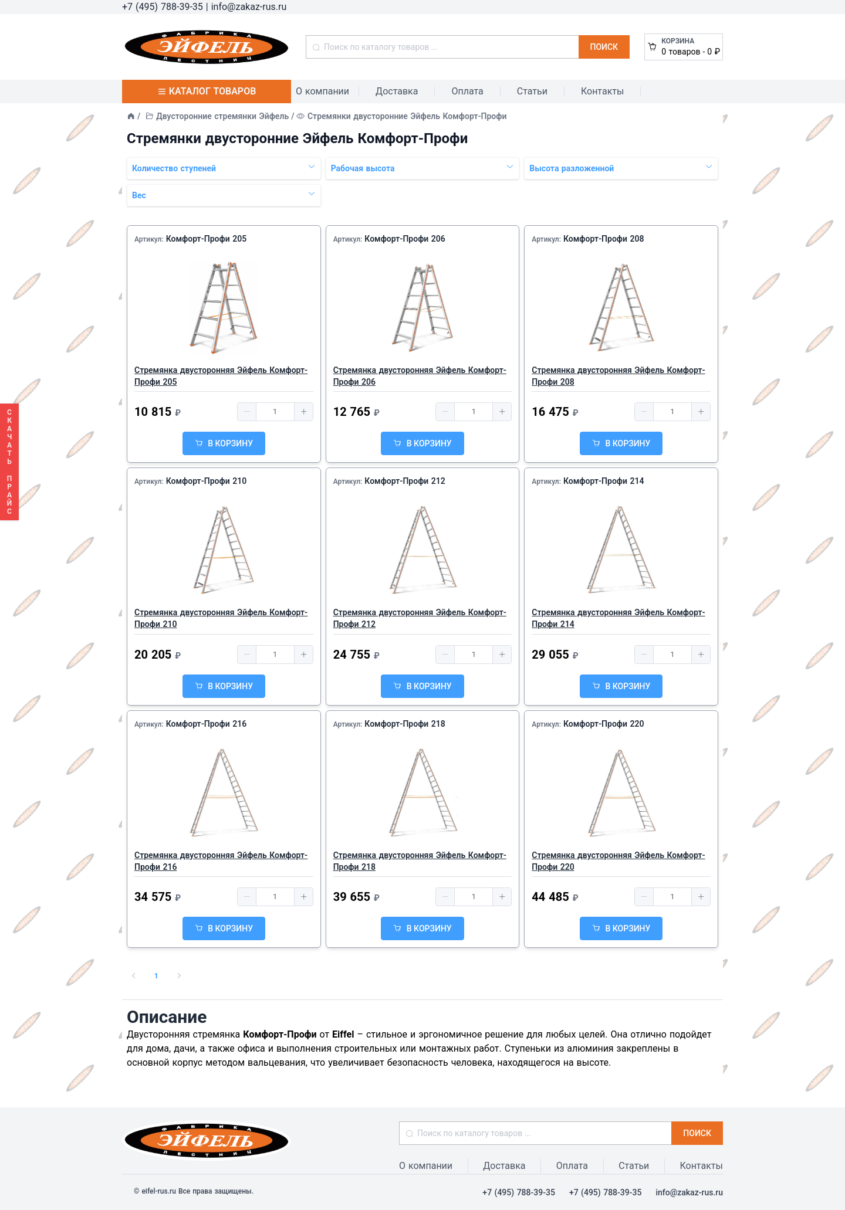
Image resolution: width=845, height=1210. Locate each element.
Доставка (397, 91)
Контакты (602, 91)
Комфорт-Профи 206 (404, 238)
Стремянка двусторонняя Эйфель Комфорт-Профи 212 (419, 618)
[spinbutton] (275, 411)
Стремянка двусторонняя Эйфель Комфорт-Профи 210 (220, 618)
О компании (322, 91)
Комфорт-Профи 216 (206, 723)
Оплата (467, 91)
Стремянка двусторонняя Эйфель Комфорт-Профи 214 (618, 618)
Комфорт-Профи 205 (206, 238)
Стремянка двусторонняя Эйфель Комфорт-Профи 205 (220, 376)
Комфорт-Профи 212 (404, 481)
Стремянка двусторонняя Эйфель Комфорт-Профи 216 (220, 861)
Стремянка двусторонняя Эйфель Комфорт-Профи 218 (419, 861)
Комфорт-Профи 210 (206, 481)
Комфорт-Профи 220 (603, 723)
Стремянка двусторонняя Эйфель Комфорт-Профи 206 (419, 376)
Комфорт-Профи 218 (404, 723)
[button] (247, 412)
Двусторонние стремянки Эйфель (222, 116)
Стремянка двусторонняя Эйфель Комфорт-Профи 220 (618, 861)
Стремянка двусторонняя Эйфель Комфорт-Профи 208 (618, 376)
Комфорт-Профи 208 (603, 238)
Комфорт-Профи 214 (603, 481)
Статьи (532, 91)
